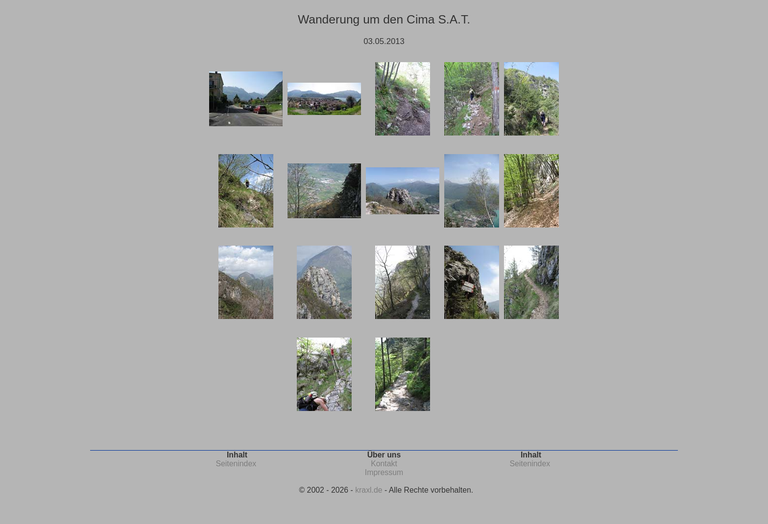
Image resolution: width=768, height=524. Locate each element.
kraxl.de (368, 490)
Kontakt (384, 463)
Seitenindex (236, 463)
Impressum (384, 472)
